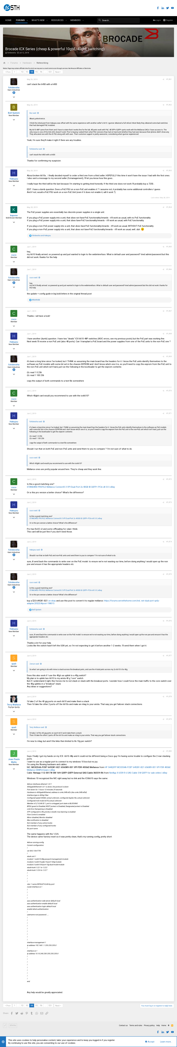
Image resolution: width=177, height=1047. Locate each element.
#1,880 (169, 751)
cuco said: (34, 278)
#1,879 (169, 719)
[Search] (118, 20)
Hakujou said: (35, 550)
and (41, 236)
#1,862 (169, 105)
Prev (8, 72)
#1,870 (169, 391)
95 (36, 72)
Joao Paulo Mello (14, 760)
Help (158, 1025)
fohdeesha (11, 53)
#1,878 (169, 697)
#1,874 (169, 542)
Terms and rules (135, 1025)
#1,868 (169, 334)
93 (27, 72)
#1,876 (169, 621)
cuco (13, 255)
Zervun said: (34, 664)
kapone (14, 215)
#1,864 (169, 207)
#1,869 (169, 356)
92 (22, 72)
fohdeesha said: (36, 149)
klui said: (33, 113)
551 (50, 72)
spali (13, 663)
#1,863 (169, 171)
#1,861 (169, 79)
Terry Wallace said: (37, 727)
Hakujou (14, 179)
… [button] (18, 72)
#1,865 (169, 247)
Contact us (123, 1025)
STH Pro (13, 1025)
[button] (27, 20)
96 (41, 72)
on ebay (52, 600)
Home (163, 1025)
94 (32, 72)
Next (57, 72)
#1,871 (169, 413)
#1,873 (169, 502)
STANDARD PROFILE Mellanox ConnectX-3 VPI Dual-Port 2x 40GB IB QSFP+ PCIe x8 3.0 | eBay (71, 487)
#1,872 (169, 479)
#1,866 (169, 269)
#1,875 (169, 574)
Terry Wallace (14, 704)
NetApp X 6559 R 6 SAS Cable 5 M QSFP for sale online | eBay (138, 773)
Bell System (14, 113)
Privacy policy (149, 1025)
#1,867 (169, 311)
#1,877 (169, 656)
